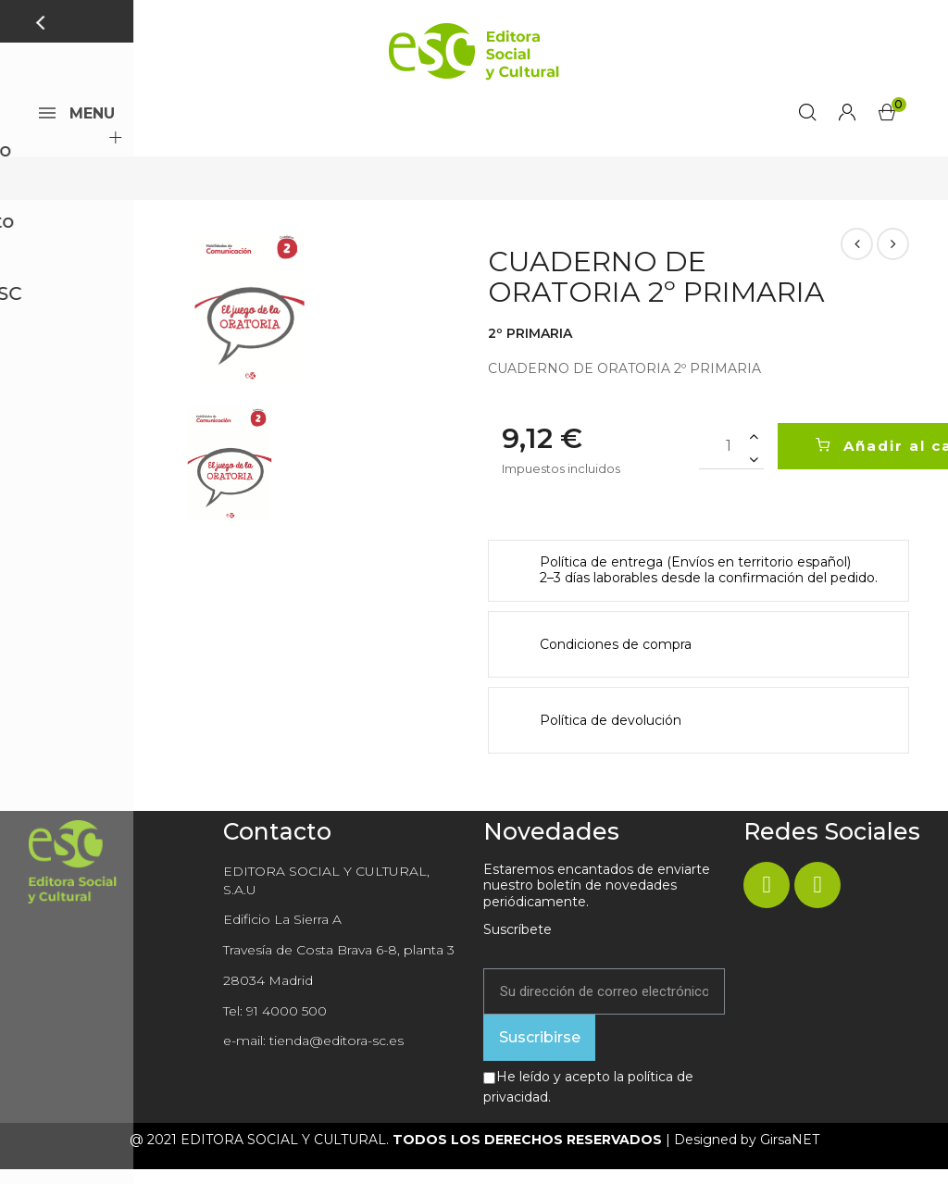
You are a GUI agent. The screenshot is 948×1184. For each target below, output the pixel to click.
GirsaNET (789, 1154)
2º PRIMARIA (530, 348)
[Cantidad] (731, 461)
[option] (249, 322)
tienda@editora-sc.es (336, 1055)
